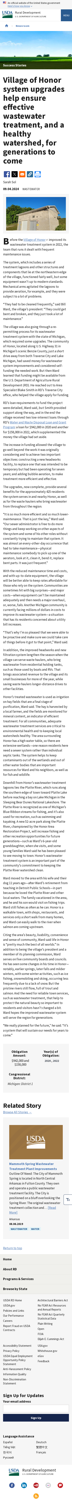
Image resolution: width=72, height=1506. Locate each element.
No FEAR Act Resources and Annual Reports (52, 1307)
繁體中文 (42, 1447)
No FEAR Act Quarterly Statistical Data (51, 1316)
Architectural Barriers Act (53, 1300)
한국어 (7, 1452)
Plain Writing (45, 1323)
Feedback (43, 1361)
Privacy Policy (11, 1351)
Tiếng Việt (9, 1447)
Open (41, 1329)
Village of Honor (35, 240)
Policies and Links (13, 1310)
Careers (7, 1321)
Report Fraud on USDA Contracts (16, 1328)
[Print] (38, 174)
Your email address (17, 1401)
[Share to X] (15, 174)
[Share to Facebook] (7, 174)
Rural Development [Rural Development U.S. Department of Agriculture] (31, 15)
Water (35, 1229)
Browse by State (15, 1289)
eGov (41, 1356)
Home (7, 1259)
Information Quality (14, 1374)
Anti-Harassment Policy (17, 1369)
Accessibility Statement (17, 1345)
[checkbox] (68, 1199)
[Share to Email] (22, 174)
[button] (30, 174)
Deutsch (41, 1442)
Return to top (12, 1248)
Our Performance (13, 1315)
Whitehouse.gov (47, 1351)
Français (41, 1452)
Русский (8, 1457)
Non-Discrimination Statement (14, 1381)
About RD (10, 1269)
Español (7, 1442)
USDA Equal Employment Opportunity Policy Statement (18, 1360)
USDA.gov (9, 1305)
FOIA (40, 1334)
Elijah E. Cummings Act (51, 1339)
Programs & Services (18, 1279)
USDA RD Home (12, 1300)
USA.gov (43, 1345)
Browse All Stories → (17, 1112)
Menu (66, 15)
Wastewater (19, 1229)
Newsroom (22, 26)
